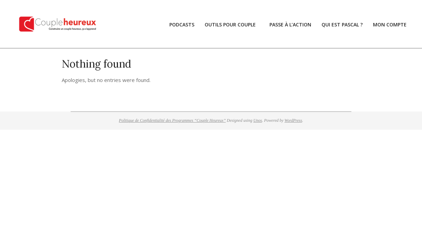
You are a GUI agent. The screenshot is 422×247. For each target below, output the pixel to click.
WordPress (293, 120)
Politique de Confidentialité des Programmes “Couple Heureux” (172, 120)
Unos (257, 120)
